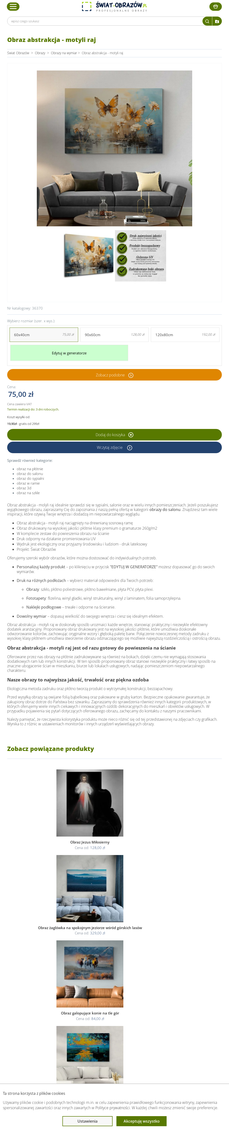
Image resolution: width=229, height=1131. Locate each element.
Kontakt (55, 1033)
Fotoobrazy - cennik (164, 1016)
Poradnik (156, 1010)
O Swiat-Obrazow (63, 1016)
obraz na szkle (28, 489)
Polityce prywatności (112, 1107)
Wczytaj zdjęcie (110, 444)
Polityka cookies (108, 1022)
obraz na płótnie (30, 465)
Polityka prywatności (112, 1016)
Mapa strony (159, 1028)
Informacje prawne (112, 1001)
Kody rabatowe (61, 1028)
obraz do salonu (30, 470)
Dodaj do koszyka (114, 431)
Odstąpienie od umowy (114, 1028)
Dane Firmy (58, 1010)
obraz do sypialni (30, 475)
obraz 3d (24, 484)
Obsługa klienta (61, 1001)
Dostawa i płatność (64, 1022)
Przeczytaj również (165, 1001)
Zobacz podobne (110, 371)
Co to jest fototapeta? (166, 1022)
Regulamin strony (109, 1010)
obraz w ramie (28, 480)
